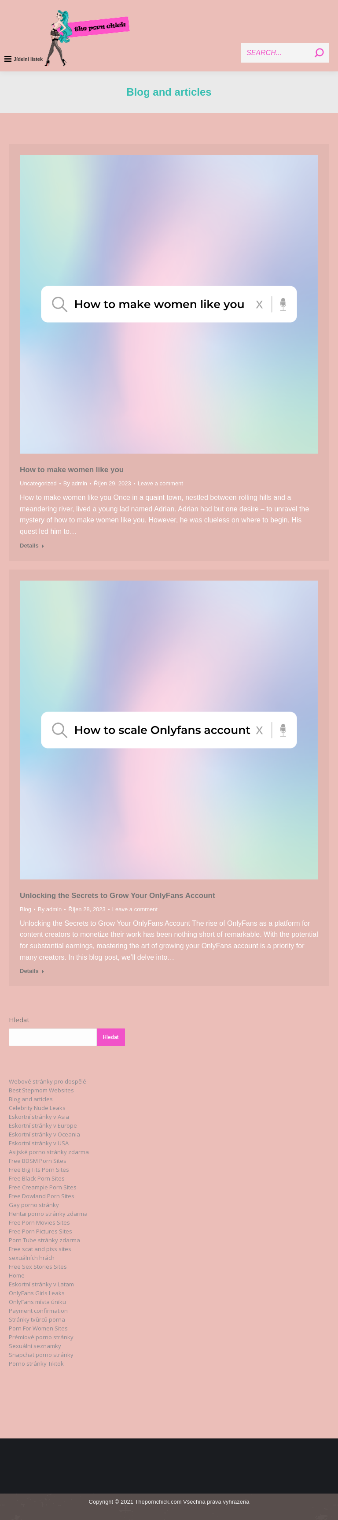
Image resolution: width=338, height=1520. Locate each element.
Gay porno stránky (34, 1205)
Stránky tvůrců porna (37, 1319)
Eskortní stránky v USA (39, 1143)
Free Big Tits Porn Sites (39, 1170)
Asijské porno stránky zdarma (49, 1152)
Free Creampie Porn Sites (43, 1187)
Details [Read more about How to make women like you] (29, 545)
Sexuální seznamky (35, 1346)
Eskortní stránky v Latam (41, 1284)
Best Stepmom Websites (41, 1090)
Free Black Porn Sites (37, 1178)
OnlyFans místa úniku (37, 1302)
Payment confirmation (38, 1311)
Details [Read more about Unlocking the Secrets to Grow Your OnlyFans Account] (29, 971)
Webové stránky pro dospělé (47, 1081)
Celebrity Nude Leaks (37, 1108)
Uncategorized (38, 483)
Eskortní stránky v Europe (43, 1125)
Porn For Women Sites (38, 1328)
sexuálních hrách (32, 1258)
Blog (25, 909)
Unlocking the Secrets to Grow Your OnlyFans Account (117, 895)
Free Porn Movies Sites (39, 1222)
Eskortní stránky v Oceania (44, 1134)
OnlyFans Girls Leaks (37, 1293)
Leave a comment (160, 483)
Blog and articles (31, 1099)
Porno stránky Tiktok (36, 1363)
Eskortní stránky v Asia (39, 1117)
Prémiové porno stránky (41, 1337)
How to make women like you (72, 470)
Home (17, 1275)
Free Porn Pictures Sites (40, 1231)
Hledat (19, 1019)
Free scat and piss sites (40, 1249)
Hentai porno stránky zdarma (48, 1214)
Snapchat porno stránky (41, 1355)
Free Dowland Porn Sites (41, 1196)
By (75, 483)
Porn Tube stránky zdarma (44, 1240)
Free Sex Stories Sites (38, 1266)
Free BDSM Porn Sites (37, 1161)
